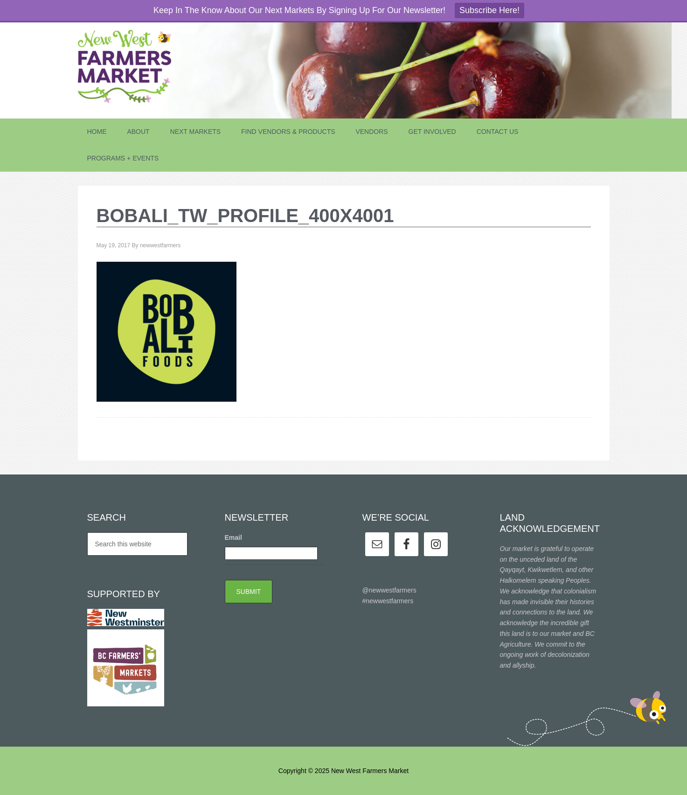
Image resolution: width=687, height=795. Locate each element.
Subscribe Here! (489, 10)
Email (233, 537)
